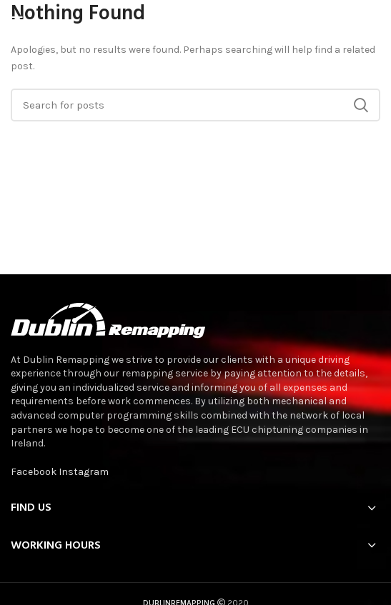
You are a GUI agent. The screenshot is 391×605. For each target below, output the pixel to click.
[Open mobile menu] (17, 21)
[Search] (195, 105)
